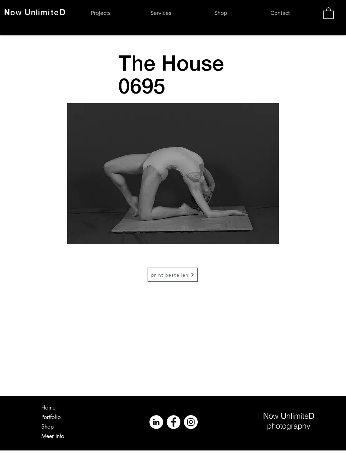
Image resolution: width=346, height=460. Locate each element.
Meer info (52, 436)
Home (48, 407)
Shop (47, 426)
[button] (101, 13)
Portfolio (51, 417)
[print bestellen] (173, 275)
